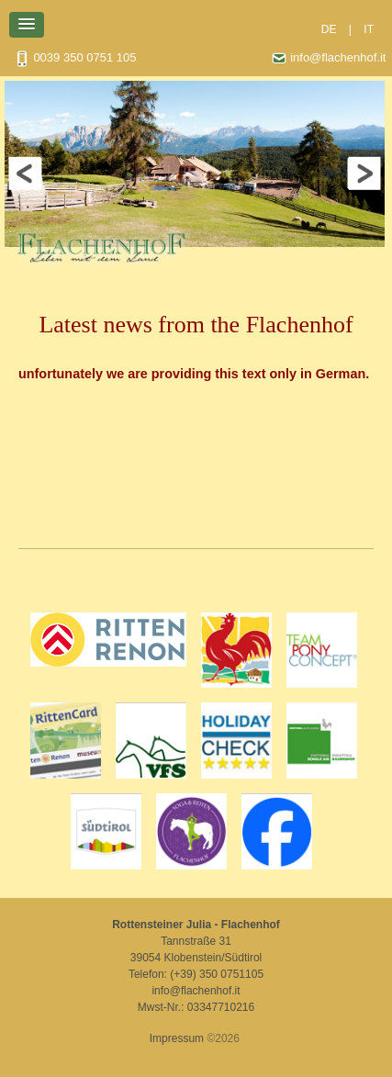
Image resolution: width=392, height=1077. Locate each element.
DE (329, 29)
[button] (26, 25)
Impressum (177, 1038)
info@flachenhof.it (328, 58)
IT (369, 29)
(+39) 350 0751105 (216, 974)
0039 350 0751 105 (75, 58)
